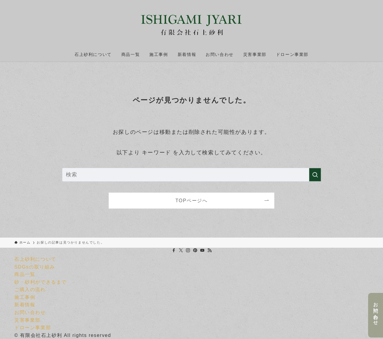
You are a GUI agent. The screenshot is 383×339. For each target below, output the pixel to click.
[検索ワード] (191, 174)
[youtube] (202, 250)
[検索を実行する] (315, 174)
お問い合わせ (375, 311)
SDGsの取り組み (34, 266)
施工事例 (24, 297)
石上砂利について (35, 259)
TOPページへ (191, 200)
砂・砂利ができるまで (40, 282)
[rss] (209, 250)
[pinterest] (195, 250)
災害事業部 (27, 320)
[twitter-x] (181, 250)
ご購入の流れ (30, 289)
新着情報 (24, 304)
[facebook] (173, 250)
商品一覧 (24, 274)
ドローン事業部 (32, 327)
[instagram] (188, 250)
